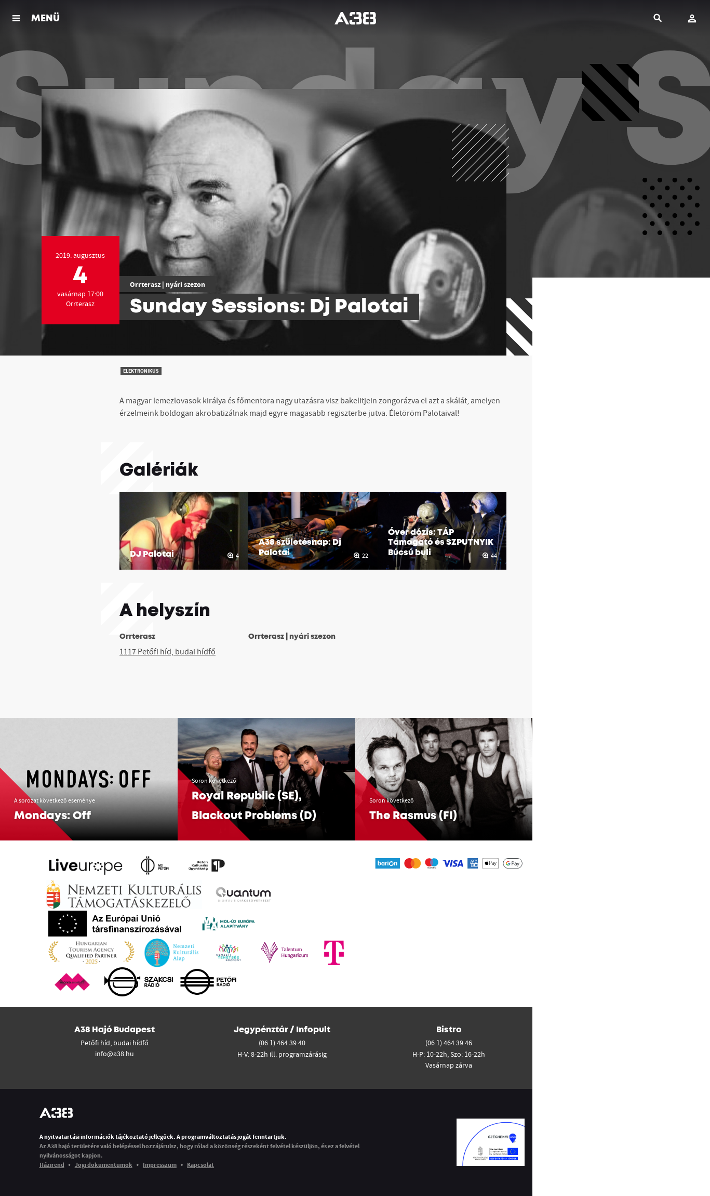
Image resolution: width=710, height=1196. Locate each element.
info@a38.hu (114, 1053)
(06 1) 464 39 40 (282, 1042)
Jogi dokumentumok (103, 1164)
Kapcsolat (200, 1164)
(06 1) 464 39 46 (448, 1042)
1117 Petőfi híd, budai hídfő (167, 651)
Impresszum (160, 1164)
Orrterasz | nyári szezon (167, 284)
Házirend (51, 1164)
